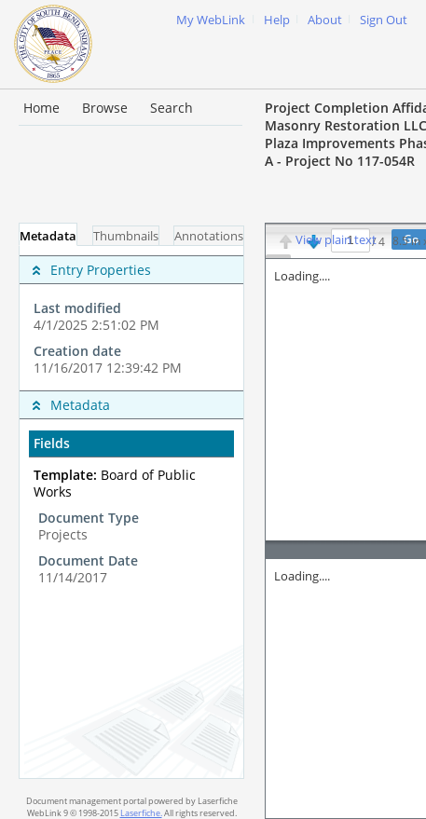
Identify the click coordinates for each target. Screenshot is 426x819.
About (325, 20)
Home (41, 107)
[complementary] (131, 318)
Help (277, 20)
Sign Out (383, 20)
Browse (105, 107)
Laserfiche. (141, 813)
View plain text (336, 240)
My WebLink (210, 20)
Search (171, 107)
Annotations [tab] (208, 236)
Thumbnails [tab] (125, 236)
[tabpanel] (131, 512)
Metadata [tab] (48, 236)
